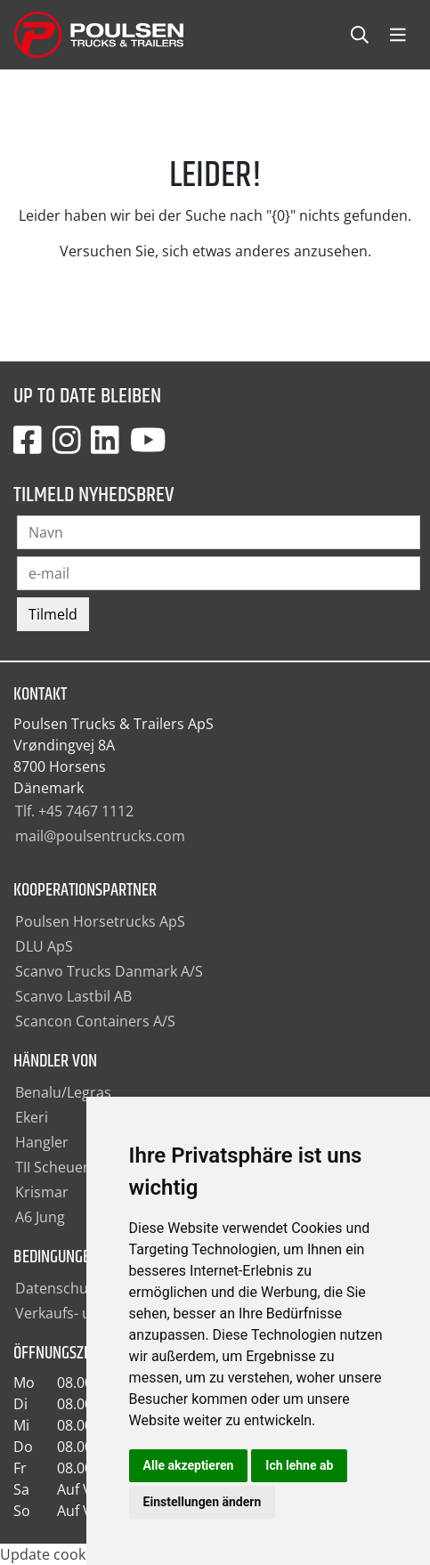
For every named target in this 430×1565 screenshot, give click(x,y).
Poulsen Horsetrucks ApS (100, 921)
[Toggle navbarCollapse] (398, 35)
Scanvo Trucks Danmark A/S (109, 971)
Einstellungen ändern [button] (202, 1502)
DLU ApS (44, 946)
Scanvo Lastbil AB (73, 996)
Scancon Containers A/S (95, 1021)
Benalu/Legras (63, 1092)
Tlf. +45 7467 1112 (74, 811)
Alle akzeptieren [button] (188, 1465)
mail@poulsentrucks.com (100, 836)
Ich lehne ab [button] (299, 1465)
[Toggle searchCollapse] (359, 35)
